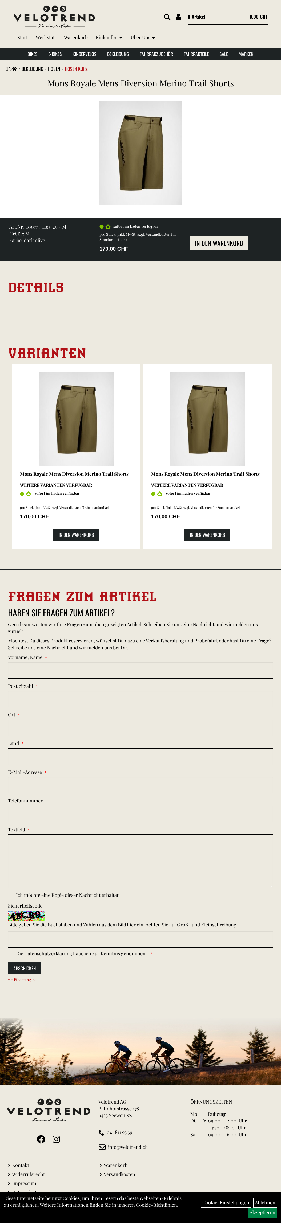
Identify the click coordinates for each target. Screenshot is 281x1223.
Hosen (54, 68)
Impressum (24, 1183)
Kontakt (20, 1165)
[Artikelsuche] (167, 17)
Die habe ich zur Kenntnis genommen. (82, 953)
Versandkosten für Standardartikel (84, 507)
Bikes (32, 53)
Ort (11, 714)
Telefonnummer (25, 800)
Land (13, 743)
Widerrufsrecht (28, 1174)
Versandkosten (119, 1174)
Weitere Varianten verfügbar (56, 485)
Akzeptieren (262, 1212)
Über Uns (143, 37)
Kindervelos (85, 53)
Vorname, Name (25, 657)
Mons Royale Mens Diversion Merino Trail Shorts (140, 83)
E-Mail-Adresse (25, 772)
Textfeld (16, 829)
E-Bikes (55, 53)
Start (22, 37)
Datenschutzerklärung (48, 953)
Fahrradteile (196, 53)
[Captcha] (140, 939)
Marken (246, 53)
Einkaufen (109, 37)
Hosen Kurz (76, 68)
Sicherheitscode (25, 905)
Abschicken (24, 968)
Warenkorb (76, 37)
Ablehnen (265, 1202)
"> (13, 69)
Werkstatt (46, 37)
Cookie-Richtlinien (156, 1205)
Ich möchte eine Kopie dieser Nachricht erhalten (68, 895)
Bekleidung (118, 53)
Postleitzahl (20, 686)
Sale (223, 53)
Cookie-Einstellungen (225, 1202)
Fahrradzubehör (156, 53)
